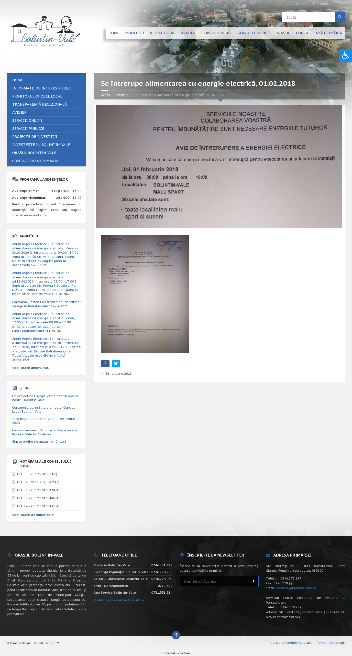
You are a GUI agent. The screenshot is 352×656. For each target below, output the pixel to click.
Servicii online (216, 33)
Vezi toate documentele (33, 515)
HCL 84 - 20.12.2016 (32, 506)
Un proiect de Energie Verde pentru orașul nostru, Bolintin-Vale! (45, 398)
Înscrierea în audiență (29, 215)
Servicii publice (254, 33)
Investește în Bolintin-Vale (41, 144)
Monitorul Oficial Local (150, 33)
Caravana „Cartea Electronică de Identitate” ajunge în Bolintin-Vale (46, 304)
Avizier (188, 33)
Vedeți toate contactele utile (119, 600)
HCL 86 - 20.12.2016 (32, 490)
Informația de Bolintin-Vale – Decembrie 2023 (43, 421)
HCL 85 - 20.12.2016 (32, 498)
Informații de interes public (42, 88)
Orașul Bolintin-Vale (34, 152)
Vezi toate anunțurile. (30, 368)
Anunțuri (121, 95)
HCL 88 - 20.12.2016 (32, 474)
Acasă (105, 95)
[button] (345, 55)
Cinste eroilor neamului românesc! (39, 441)
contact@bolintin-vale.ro (296, 588)
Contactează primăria (319, 33)
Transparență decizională (39, 104)
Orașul (282, 33)
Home (114, 33)
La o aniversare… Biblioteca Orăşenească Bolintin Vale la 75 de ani (44, 432)
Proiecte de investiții (34, 136)
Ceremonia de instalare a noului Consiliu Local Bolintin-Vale (44, 409)
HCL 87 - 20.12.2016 (32, 482)
